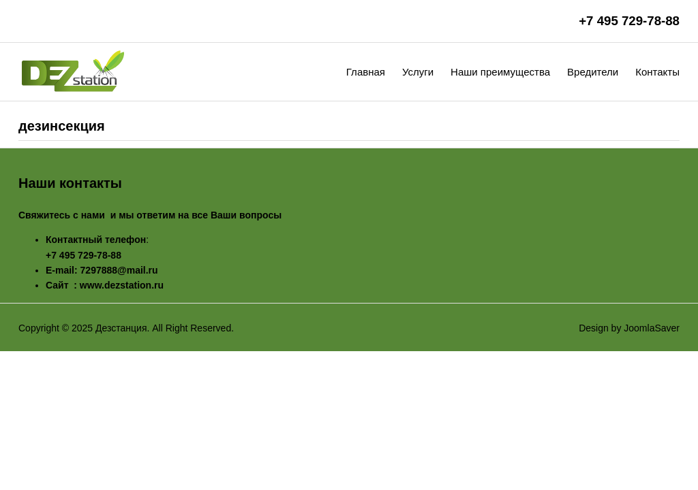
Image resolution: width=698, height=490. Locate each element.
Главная (365, 72)
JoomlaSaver (652, 328)
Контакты (657, 72)
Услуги (418, 72)
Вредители (592, 72)
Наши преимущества (500, 72)
